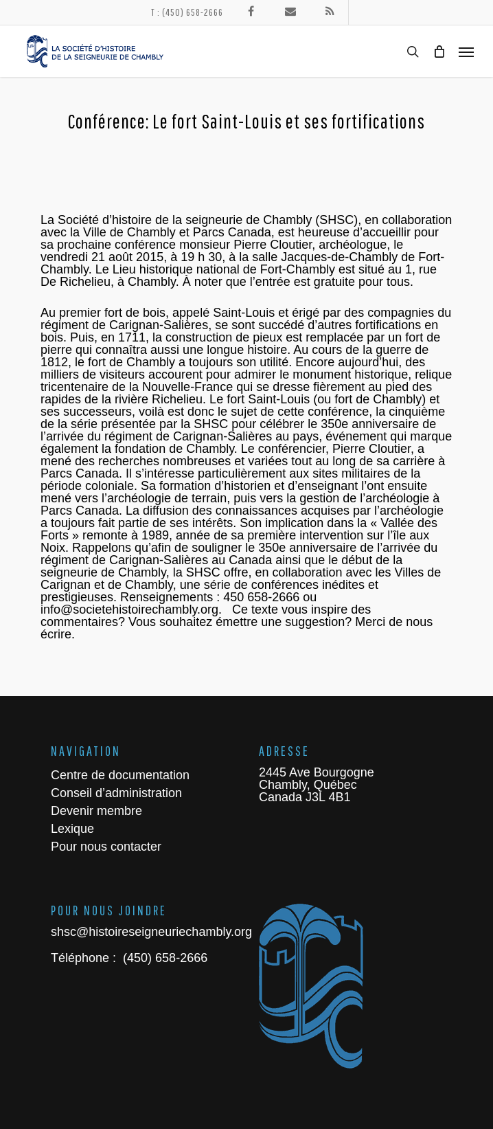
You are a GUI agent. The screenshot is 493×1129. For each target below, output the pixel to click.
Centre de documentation (120, 775)
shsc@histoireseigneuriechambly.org (151, 932)
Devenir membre (96, 811)
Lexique (72, 829)
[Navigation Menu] (466, 51)
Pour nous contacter (106, 846)
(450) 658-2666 (163, 958)
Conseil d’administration (116, 793)
